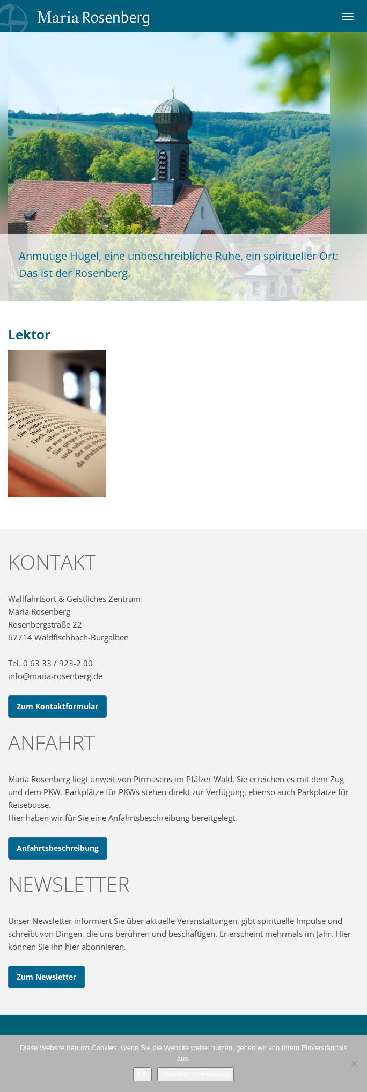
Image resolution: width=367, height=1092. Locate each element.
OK (142, 1074)
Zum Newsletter (46, 977)
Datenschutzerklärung (195, 1074)
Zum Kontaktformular (57, 706)
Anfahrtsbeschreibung (58, 848)
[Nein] (353, 1063)
